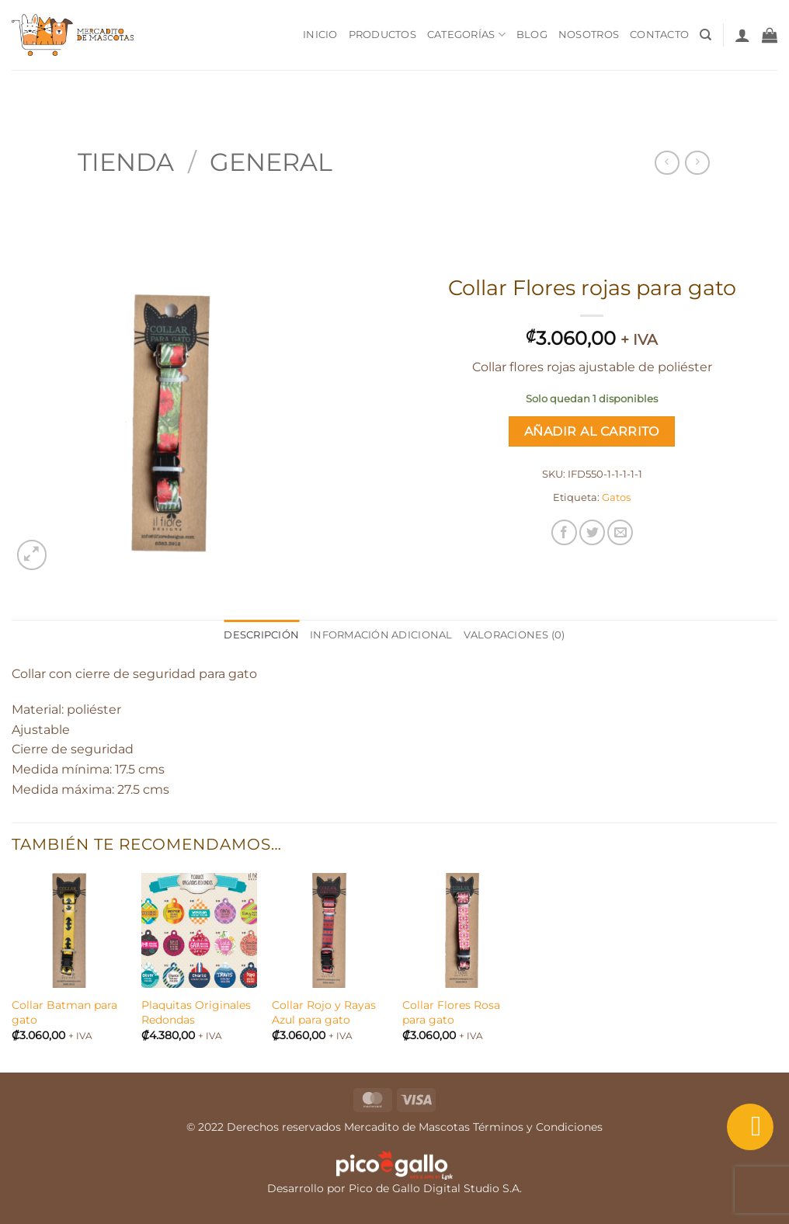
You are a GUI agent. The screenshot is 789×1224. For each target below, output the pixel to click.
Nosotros (588, 34)
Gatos (616, 497)
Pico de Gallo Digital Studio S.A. (435, 1188)
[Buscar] (705, 35)
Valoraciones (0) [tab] (514, 635)
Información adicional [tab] (381, 635)
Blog (531, 34)
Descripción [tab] (261, 635)
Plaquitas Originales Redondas (196, 1012)
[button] (742, 35)
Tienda (126, 162)
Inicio (320, 34)
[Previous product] (697, 163)
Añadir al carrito (591, 431)
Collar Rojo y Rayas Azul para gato (324, 1012)
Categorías (466, 34)
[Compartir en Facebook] (564, 532)
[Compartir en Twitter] (592, 532)
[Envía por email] (620, 532)
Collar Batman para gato (64, 1012)
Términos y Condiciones (538, 1127)
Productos (382, 34)
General (271, 162)
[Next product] (667, 163)
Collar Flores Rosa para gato (451, 1012)
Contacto (659, 34)
